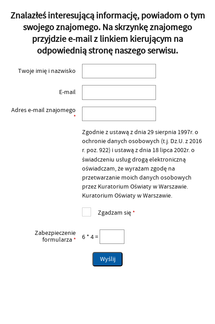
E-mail (67, 92)
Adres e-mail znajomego (43, 113)
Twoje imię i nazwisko (47, 71)
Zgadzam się (108, 211)
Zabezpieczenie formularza (43, 236)
